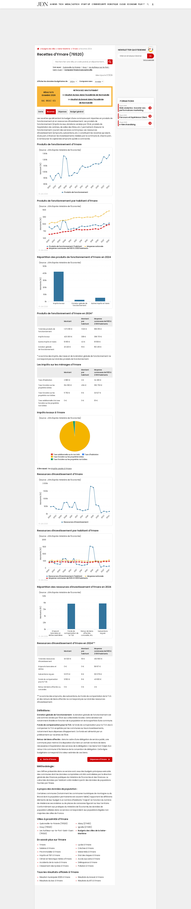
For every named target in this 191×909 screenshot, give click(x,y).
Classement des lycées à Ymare (53, 866)
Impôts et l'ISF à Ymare (49, 855)
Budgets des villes (48, 49)
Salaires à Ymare (46, 848)
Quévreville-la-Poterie (71, 67)
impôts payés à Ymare (61, 468)
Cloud (122, 4)
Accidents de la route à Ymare (53, 862)
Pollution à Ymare (86, 866)
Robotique (112, 4)
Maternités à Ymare (87, 852)
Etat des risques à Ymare (89, 855)
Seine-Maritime (64, 49)
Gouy (84, 67)
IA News (53, 4)
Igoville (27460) (85, 827)
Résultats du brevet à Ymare (91, 877)
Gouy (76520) (45, 827)
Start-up (85, 4)
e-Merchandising (127, 123)
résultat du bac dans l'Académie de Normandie (87, 95)
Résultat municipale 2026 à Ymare (54, 877)
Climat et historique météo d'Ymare (55, 859)
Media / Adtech (72, 4)
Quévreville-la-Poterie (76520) (53, 823)
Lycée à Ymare (84, 845)
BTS (54, 100)
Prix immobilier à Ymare (50, 852)
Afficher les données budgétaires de (52, 81)
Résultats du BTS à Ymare (89, 881)
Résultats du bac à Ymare (50, 881)
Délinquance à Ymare (87, 862)
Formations (127, 101)
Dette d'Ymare (48, 759)
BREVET (49, 100)
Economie (132, 4)
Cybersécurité (99, 4)
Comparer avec (85, 81)
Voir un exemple (148, 60)
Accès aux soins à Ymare (89, 859)
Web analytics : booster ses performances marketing (132, 108)
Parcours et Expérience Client (133, 116)
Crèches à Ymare (86, 848)
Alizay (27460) (84, 823)
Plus (141, 4)
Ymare (75, 49)
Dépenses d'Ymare (100, 759)
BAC (43, 100)
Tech (61, 4)
